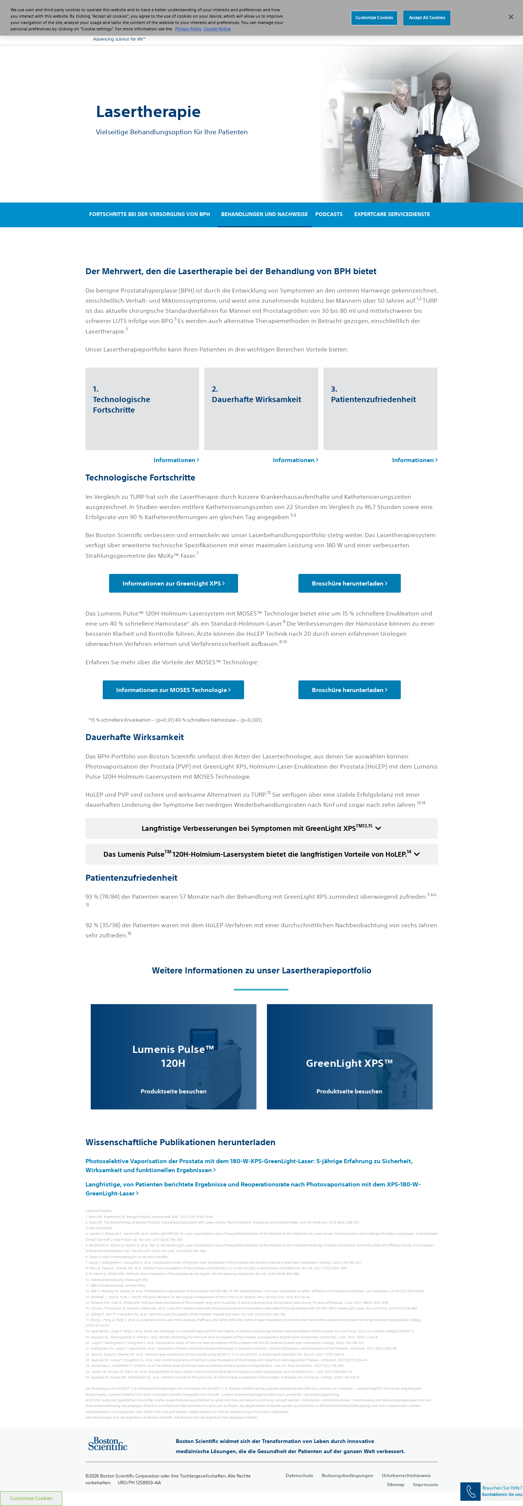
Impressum (425, 1484)
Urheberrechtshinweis (406, 1475)
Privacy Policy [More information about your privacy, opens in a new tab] (188, 22)
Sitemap (396, 1484)
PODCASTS (329, 214)
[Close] (511, 10)
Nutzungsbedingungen (347, 1475)
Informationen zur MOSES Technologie (173, 690)
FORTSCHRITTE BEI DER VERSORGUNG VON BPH (149, 214)
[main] (261, 768)
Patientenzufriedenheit (131, 878)
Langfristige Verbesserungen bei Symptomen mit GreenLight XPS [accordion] (261, 827)
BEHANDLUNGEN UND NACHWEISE (264, 214)
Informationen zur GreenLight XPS (174, 583)
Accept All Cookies (427, 11)
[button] (423, 30)
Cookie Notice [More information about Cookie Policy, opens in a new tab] (217, 22)
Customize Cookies (31, 1498)
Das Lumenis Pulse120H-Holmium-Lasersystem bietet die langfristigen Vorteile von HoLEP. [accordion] (261, 853)
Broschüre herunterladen (349, 583)
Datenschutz (299, 1475)
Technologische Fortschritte (140, 478)
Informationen (176, 460)
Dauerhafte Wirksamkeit (134, 737)
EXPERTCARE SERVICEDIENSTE (392, 214)
